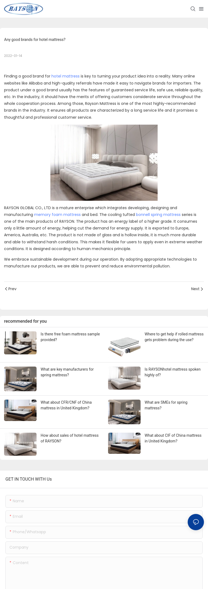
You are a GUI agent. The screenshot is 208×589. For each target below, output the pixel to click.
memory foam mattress (57, 214)
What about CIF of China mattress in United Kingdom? (173, 438)
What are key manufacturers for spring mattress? (67, 372)
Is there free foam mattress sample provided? (70, 337)
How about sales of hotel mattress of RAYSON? (70, 438)
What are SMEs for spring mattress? (166, 405)
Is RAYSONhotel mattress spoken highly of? (173, 372)
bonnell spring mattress (158, 214)
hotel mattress (65, 76)
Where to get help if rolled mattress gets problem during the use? (174, 337)
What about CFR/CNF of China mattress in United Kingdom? (66, 405)
